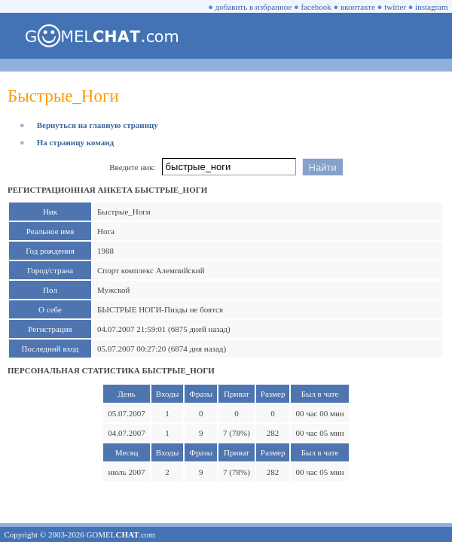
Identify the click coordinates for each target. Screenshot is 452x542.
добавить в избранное (253, 6)
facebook (316, 6)
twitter (395, 6)
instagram (431, 6)
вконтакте (358, 6)
